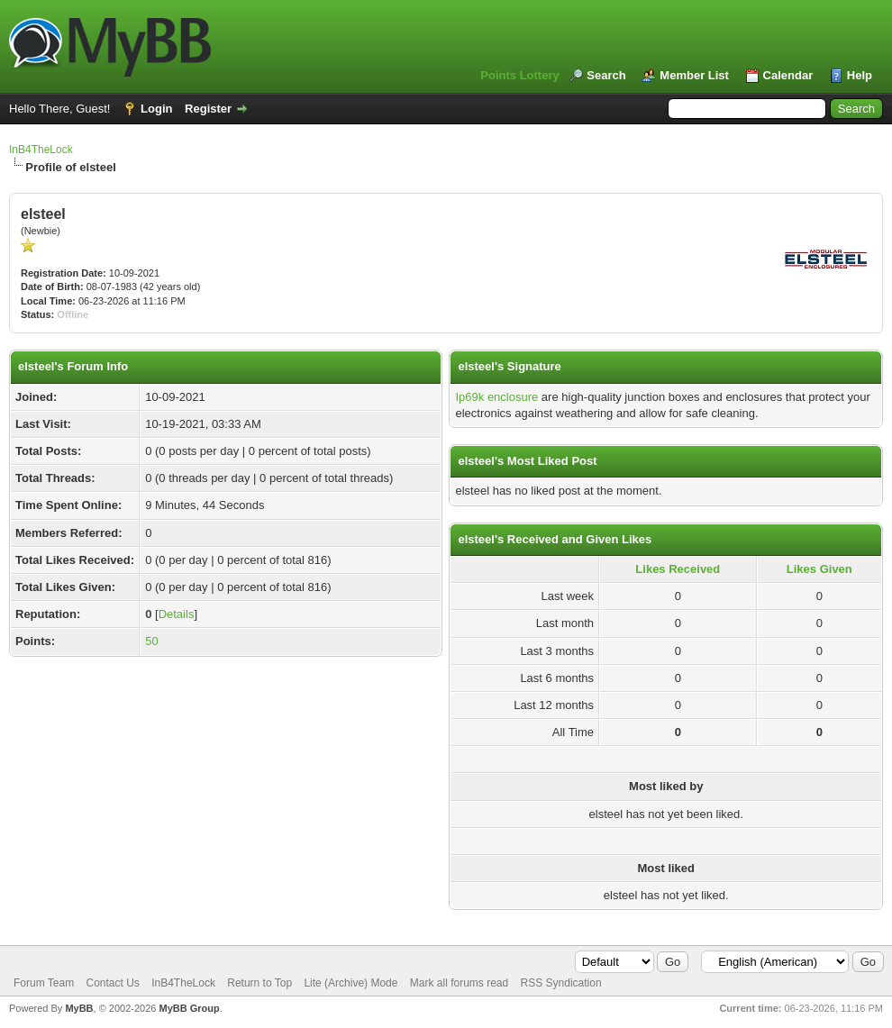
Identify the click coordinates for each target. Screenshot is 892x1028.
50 (151, 641)
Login (156, 108)
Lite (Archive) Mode (350, 983)
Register (208, 108)
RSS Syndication (561, 983)
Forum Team (44, 983)
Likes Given (819, 569)
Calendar (788, 75)
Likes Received (677, 569)
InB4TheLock (41, 149)
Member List (694, 75)
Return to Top (259, 983)
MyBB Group (189, 1008)
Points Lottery (519, 75)
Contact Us (112, 983)
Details (177, 614)
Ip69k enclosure (496, 397)
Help (859, 75)
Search (606, 75)
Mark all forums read (459, 983)
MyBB (79, 1008)
